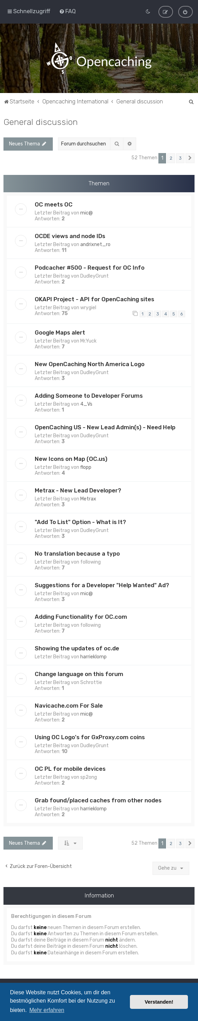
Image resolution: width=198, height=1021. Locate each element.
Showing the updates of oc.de (77, 646)
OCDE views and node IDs (70, 234)
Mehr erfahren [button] (46, 1010)
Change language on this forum (79, 672)
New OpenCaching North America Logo (90, 362)
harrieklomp (93, 655)
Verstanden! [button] (159, 1002)
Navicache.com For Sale (69, 703)
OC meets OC (54, 203)
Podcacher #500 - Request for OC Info (90, 266)
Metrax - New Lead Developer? (78, 488)
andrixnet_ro (95, 243)
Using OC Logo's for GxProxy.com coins (90, 735)
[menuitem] (67, 10)
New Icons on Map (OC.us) (71, 457)
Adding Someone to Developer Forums (89, 393)
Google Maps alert (60, 330)
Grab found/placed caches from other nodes (98, 798)
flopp (85, 466)
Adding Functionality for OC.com (81, 614)
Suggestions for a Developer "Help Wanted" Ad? (102, 583)
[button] (190, 157)
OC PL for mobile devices (70, 766)
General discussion (40, 120)
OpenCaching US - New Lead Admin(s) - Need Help (105, 425)
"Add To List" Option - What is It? (80, 520)
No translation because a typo (77, 551)
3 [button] (180, 156)
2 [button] (171, 156)
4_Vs (86, 402)
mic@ (86, 211)
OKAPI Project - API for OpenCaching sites (94, 297)
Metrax (88, 497)
